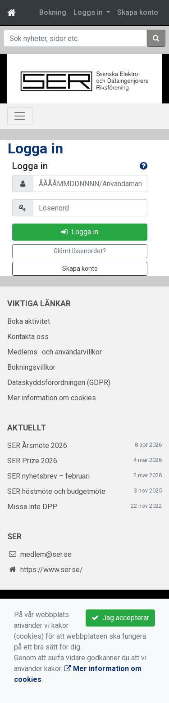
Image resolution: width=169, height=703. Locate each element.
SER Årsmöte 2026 (37, 445)
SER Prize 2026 (32, 461)
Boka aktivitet (28, 321)
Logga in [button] (89, 12)
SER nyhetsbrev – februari (48, 476)
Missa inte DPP (32, 506)
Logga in (79, 232)
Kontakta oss (28, 336)
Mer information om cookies (51, 398)
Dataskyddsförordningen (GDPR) (58, 382)
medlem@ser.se (46, 554)
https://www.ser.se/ (51, 569)
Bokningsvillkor (31, 367)
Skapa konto (137, 12)
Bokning (52, 12)
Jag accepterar (120, 617)
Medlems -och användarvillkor (54, 352)
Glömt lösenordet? (80, 251)
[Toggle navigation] (19, 116)
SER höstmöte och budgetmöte (56, 491)
